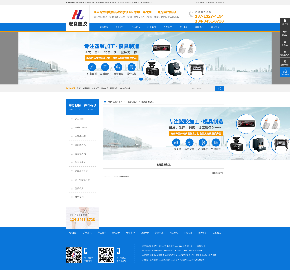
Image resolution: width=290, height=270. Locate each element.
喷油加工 (121, 2)
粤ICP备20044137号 (193, 251)
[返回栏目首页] (217, 173)
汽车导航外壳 (81, 171)
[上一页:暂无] (107, 176)
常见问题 (188, 233)
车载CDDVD (81, 128)
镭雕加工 (128, 2)
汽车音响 (79, 119)
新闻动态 (159, 233)
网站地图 (211, 2)
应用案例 (151, 27)
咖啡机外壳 (80, 145)
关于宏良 (119, 27)
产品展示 (135, 27)
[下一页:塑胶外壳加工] (121, 176)
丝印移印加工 (136, 2)
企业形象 (183, 27)
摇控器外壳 (80, 154)
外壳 (102, 2)
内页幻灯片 (132, 102)
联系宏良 (215, 27)
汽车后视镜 (80, 162)
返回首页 (201, 2)
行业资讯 (173, 233)
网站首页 (104, 27)
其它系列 (79, 197)
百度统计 (200, 246)
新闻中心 (199, 27)
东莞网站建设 (157, 251)
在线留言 (221, 2)
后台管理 (168, 251)
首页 (120, 102)
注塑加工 (114, 2)
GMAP (178, 251)
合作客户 (167, 27)
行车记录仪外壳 (82, 180)
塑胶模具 (108, 2)
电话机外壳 (80, 136)
